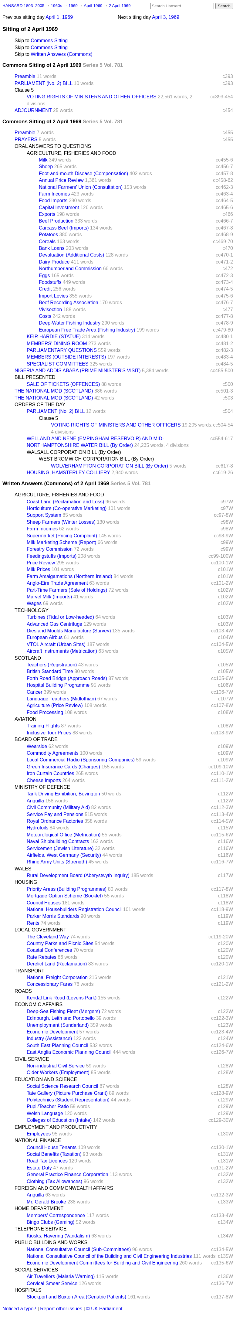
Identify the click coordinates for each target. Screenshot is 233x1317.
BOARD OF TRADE (36, 739)
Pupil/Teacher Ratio (48, 1106)
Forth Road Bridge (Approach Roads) (67, 678)
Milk (43, 159)
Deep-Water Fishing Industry (69, 322)
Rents (33, 923)
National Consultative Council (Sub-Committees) (79, 1249)
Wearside (37, 746)
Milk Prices (38, 569)
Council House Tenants (51, 1147)
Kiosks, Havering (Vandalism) (58, 1235)
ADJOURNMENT (33, 110)
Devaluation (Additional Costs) (71, 254)
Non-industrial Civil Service (56, 1065)
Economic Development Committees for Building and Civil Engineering (102, 1262)
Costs (45, 316)
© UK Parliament (104, 1308)
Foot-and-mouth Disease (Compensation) (83, 173)
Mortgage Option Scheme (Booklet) (65, 895)
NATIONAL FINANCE (38, 1140)
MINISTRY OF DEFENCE (42, 787)
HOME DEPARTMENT (39, 1208)
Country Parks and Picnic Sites (60, 943)
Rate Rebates (41, 957)
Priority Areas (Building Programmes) (66, 889)
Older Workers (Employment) (58, 1072)
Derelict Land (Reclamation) (57, 963)
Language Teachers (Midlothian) (61, 698)
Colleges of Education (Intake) (59, 1120)
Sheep (46, 166)
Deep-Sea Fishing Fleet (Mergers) (63, 1011)
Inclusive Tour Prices (49, 732)
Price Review (41, 562)
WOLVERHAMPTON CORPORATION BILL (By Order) (109, 465)
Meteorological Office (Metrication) (63, 834)
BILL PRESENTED (35, 377)
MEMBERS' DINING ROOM (57, 343)
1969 (74, 5)
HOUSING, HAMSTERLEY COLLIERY (68, 472)
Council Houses (44, 902)
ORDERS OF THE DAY (40, 404)
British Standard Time (50, 671)
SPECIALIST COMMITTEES (57, 363)
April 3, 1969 (165, 17)
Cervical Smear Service (52, 1283)
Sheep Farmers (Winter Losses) (61, 522)
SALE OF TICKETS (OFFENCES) (63, 384)
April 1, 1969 (59, 17)
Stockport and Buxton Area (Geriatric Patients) (76, 1296)
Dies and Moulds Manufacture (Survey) (69, 630)
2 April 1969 (120, 5)
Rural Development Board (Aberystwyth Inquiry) (78, 875)
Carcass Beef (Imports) (64, 227)
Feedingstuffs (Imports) (51, 556)
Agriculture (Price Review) (55, 705)
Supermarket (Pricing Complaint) (62, 535)
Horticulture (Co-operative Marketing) (66, 508)
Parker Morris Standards (53, 916)
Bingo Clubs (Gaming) (50, 1222)
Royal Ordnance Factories (55, 821)
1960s (57, 5)
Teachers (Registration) (52, 664)
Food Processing (45, 712)
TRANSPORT (29, 970)
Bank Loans (52, 248)
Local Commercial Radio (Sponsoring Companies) (81, 759)
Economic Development (52, 1031)
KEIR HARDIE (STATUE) (54, 336)
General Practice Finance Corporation (67, 1174)
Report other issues (61, 1308)
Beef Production (56, 220)
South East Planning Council (57, 1045)
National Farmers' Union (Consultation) (81, 187)
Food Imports (53, 200)
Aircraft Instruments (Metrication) (62, 651)
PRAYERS (26, 139)
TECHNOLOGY (32, 610)
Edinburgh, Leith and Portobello (61, 1018)
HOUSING (26, 882)
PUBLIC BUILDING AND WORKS (51, 1242)
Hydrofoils (37, 827)
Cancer (34, 692)
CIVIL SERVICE (32, 1059)
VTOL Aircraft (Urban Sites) (56, 644)
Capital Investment (59, 207)
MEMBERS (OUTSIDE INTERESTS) (66, 356)
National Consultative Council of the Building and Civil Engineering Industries (109, 1256)
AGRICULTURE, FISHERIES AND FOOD (71, 153)
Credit (45, 288)
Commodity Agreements (53, 753)
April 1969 (93, 5)
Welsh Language (45, 1113)
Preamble (25, 76)
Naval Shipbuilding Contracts (58, 841)
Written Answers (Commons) (61, 54)
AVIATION (25, 719)
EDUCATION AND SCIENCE (46, 1079)
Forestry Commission (50, 549)
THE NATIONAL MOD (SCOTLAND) (54, 390)
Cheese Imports (44, 780)
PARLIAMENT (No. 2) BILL (44, 83)
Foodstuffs (50, 282)
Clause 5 (24, 90)
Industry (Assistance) (49, 1038)
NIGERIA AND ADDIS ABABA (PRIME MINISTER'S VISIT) (78, 370)
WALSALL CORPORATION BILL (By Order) (74, 452)
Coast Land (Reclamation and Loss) (65, 501)
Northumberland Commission (70, 268)
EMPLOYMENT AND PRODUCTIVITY (56, 1127)
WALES (23, 868)
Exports (47, 214)
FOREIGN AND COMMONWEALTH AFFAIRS (64, 1188)
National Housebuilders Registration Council (74, 909)
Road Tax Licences (47, 1160)
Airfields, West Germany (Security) (64, 855)
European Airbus (44, 637)
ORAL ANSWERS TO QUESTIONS (53, 146)
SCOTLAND (28, 658)
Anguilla (35, 800)
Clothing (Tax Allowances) (54, 1181)
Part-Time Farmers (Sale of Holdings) (67, 590)
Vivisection (50, 309)
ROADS (23, 991)
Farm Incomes (54, 193)
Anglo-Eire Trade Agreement (57, 583)
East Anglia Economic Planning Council (69, 1052)
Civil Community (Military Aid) (58, 807)
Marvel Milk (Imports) (49, 596)
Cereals (47, 241)
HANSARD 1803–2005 (23, 5)
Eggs (44, 275)
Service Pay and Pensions (55, 814)
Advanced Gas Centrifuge (54, 624)
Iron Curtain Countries (50, 773)
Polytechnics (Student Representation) (68, 1099)
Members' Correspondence (56, 1215)
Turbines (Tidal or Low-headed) (60, 617)
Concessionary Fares (50, 984)
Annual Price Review (61, 180)
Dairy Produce (54, 261)
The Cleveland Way (48, 936)
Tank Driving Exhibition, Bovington (63, 793)
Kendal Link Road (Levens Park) (61, 997)
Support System (44, 515)
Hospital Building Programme (58, 685)
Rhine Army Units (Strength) (57, 861)
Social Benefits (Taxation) (54, 1154)
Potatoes (48, 234)
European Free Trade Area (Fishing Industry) (87, 329)
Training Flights (43, 725)
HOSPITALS (28, 1290)
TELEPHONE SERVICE (40, 1228)
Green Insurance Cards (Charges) (63, 766)
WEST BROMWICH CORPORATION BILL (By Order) (96, 458)
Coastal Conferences (49, 950)
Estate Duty (39, 1167)
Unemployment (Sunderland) (58, 1025)
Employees (39, 1133)
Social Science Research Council (62, 1086)
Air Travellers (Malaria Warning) (61, 1276)
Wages (34, 603)
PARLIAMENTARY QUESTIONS (62, 350)
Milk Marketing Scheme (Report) (61, 542)
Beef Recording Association (68, 302)
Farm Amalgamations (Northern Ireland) (69, 576)
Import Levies (53, 295)
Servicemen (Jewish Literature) (60, 848)
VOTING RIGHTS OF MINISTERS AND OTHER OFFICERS (92, 96)
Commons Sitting (49, 40)
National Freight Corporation (57, 977)
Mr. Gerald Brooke (46, 1201)
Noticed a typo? (19, 1308)
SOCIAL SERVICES (36, 1269)
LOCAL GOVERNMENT (40, 929)
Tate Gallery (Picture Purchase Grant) (67, 1093)
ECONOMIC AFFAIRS (38, 1004)
